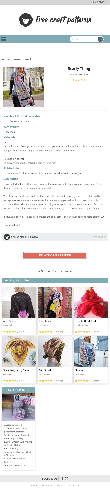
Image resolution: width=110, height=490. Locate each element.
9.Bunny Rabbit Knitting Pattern (15, 460)
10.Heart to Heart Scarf (14, 465)
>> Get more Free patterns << (55, 271)
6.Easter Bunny (11, 448)
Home (6, 59)
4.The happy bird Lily (13, 438)
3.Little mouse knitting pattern (18, 435)
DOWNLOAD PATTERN (55, 255)
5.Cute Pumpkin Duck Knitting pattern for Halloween (18, 444)
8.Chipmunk (10, 455)
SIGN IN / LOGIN (98, 2)
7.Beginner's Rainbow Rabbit (17, 452)
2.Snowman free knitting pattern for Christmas (15, 430)
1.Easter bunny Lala (13, 425)
